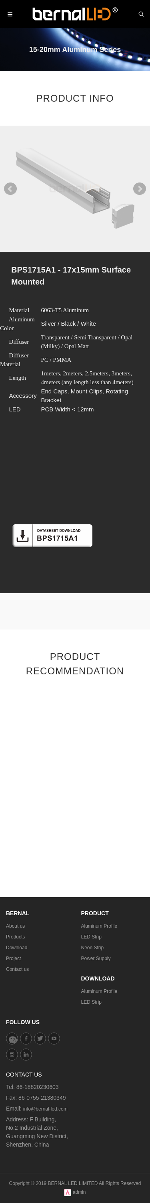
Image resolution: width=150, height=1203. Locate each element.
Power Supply (96, 958)
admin (79, 1192)
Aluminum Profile (99, 926)
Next (139, 188)
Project (13, 958)
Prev (10, 188)
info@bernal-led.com (45, 1109)
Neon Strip (92, 947)
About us (15, 926)
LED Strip (91, 937)
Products (15, 937)
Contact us (17, 969)
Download (16, 947)
